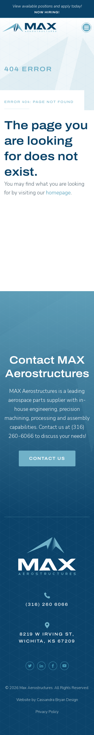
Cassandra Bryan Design (57, 699)
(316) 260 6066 (47, 604)
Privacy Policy (47, 711)
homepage (58, 192)
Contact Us (47, 458)
